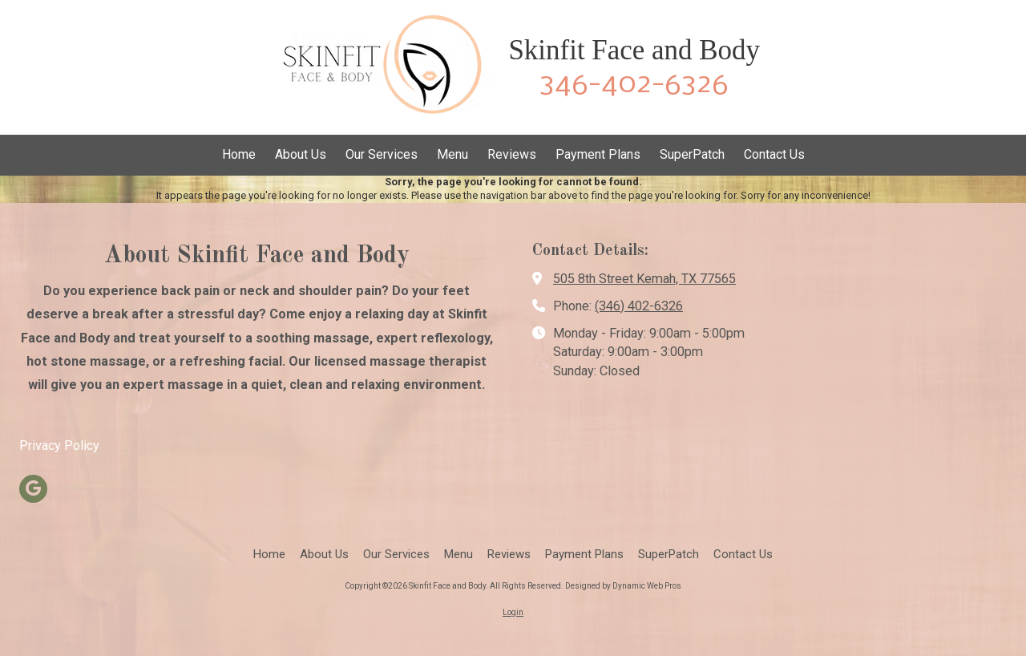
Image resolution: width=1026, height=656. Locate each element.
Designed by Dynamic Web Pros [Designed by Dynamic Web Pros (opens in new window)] (623, 585)
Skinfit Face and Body (634, 50)
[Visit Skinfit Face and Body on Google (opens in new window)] (33, 489)
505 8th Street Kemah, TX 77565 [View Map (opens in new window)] (644, 278)
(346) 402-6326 (639, 306)
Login (513, 612)
